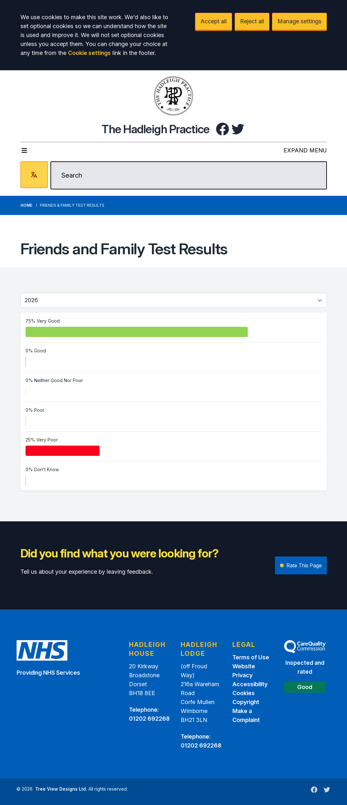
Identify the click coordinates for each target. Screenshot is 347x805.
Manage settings (299, 21)
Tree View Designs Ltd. (61, 789)
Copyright (245, 702)
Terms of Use (250, 657)
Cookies (243, 693)
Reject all (252, 21)
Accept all (213, 21)
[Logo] (173, 95)
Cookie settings (89, 53)
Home (26, 205)
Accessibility (250, 684)
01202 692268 (149, 718)
